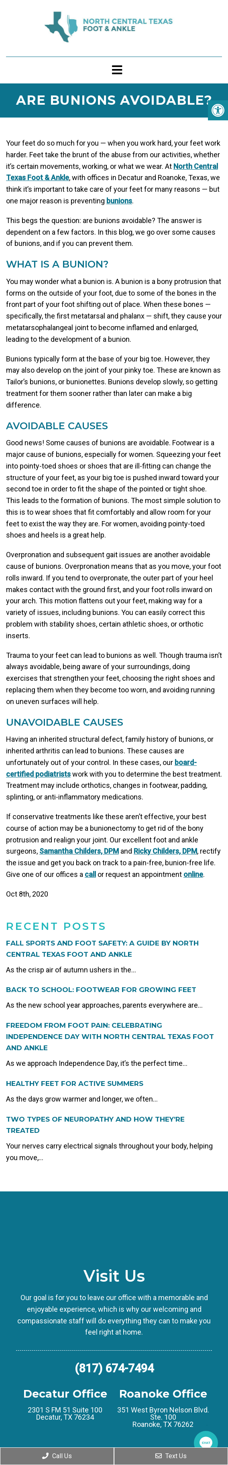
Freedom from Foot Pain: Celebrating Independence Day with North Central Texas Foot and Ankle (110, 1036)
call (90, 874)
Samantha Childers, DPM (79, 851)
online (193, 874)
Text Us (171, 1456)
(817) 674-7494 (114, 1368)
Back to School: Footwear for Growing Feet (101, 990)
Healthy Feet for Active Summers (74, 1083)
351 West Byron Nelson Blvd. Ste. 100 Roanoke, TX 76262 (163, 1417)
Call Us (57, 1456)
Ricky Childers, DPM (165, 851)
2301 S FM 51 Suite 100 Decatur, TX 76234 (65, 1413)
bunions (119, 201)
